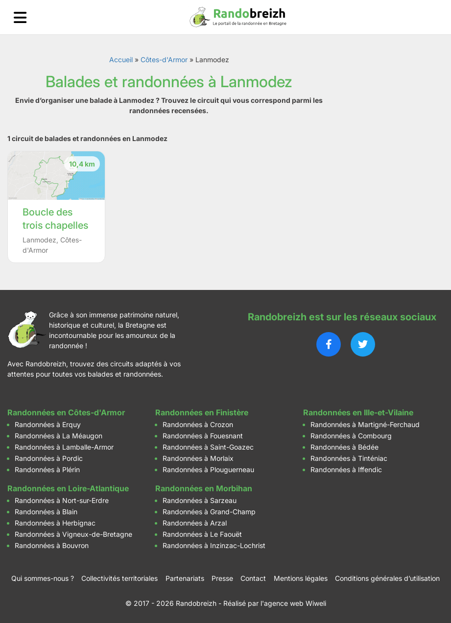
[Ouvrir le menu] (20, 17)
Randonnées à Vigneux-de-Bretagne (73, 534)
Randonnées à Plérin (47, 469)
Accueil (121, 59)
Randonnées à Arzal (195, 523)
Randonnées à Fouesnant (203, 435)
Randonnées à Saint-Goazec (208, 447)
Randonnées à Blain (46, 511)
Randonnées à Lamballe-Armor (64, 447)
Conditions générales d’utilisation (387, 578)
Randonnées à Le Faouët (202, 534)
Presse (222, 578)
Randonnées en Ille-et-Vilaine (358, 412)
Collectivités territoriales (119, 578)
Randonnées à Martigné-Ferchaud (365, 424)
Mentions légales (301, 578)
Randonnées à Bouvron (52, 545)
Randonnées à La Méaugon (58, 435)
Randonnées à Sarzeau (200, 500)
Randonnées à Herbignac (55, 523)
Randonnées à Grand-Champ (209, 511)
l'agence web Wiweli (293, 603)
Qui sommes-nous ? (42, 578)
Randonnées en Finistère (201, 412)
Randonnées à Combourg (351, 435)
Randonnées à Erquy (48, 424)
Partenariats (185, 578)
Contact (253, 578)
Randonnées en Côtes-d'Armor (66, 412)
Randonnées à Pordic (49, 458)
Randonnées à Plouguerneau (208, 469)
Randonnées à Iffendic (346, 469)
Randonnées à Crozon (198, 424)
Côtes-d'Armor (164, 59)
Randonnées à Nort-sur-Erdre (62, 500)
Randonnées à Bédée (344, 447)
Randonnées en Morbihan (203, 488)
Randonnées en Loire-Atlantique (68, 488)
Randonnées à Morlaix (198, 458)
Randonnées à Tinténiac (348, 458)
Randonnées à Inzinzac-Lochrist (214, 545)
